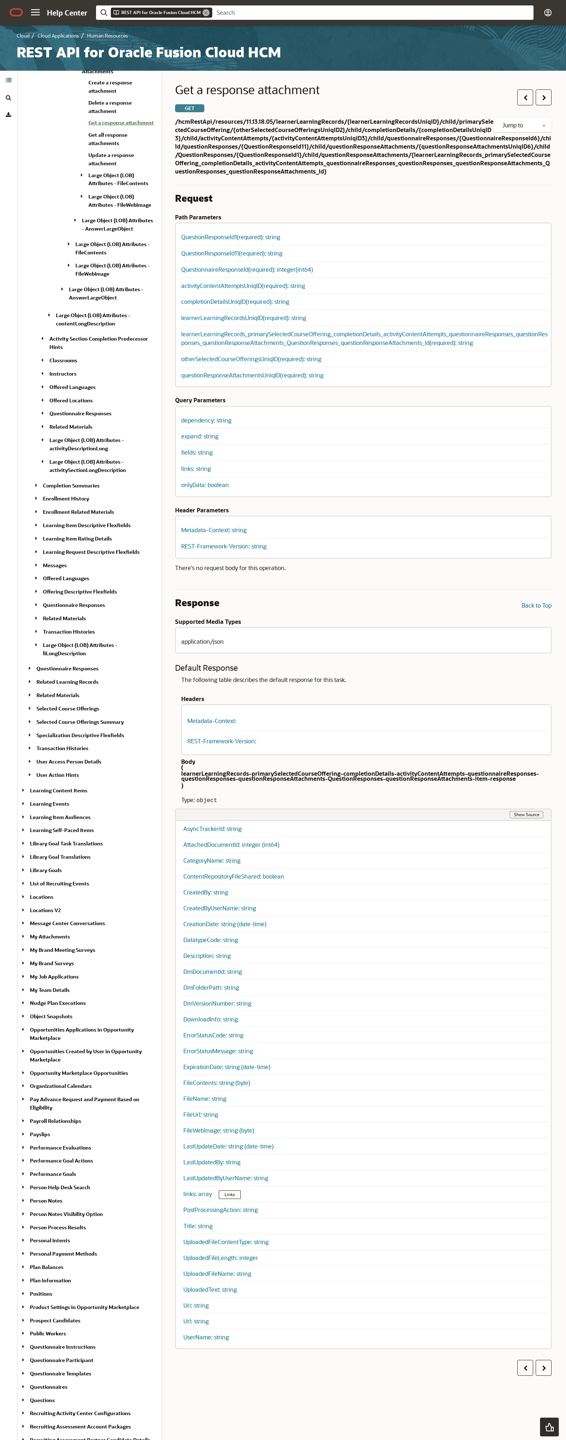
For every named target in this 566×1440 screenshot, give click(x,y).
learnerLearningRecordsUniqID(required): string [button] (243, 317)
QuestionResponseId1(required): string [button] (230, 237)
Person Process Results (58, 1227)
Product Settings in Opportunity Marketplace (84, 1307)
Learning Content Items (58, 790)
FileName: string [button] (204, 1098)
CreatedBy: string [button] (205, 892)
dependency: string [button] (206, 420)
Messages (55, 565)
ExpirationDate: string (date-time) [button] (226, 1067)
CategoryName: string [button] (211, 860)
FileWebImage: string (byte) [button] (218, 1130)
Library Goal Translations (60, 856)
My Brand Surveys (52, 963)
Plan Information (50, 1280)
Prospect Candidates (55, 1320)
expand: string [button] (199, 436)
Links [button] (230, 1194)
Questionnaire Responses (80, 413)
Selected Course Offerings (67, 708)
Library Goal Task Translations (66, 843)
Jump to (523, 125)
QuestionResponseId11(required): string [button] (231, 253)
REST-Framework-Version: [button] (221, 741)
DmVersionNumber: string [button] (217, 1003)
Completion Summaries (71, 485)
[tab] (8, 80)
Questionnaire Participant (61, 1360)
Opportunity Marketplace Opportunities (79, 1072)
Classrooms (63, 360)
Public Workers (48, 1333)
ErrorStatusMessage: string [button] (218, 1051)
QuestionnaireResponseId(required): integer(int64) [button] (247, 269)
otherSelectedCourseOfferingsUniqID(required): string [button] (251, 359)
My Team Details (50, 989)
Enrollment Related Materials (78, 511)
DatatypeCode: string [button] (210, 940)
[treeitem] (122, 124)
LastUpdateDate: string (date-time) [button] (228, 1146)
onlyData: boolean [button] (205, 485)
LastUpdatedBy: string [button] (211, 1162)
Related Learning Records (67, 681)
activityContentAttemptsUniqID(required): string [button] (243, 285)
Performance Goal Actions (61, 1160)
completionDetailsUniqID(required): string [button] (235, 301)
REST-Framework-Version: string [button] (223, 546)
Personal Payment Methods (63, 1253)
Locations (41, 896)
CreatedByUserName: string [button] (219, 908)
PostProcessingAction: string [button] (220, 1209)
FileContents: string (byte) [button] (216, 1082)
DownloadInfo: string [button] (210, 1019)
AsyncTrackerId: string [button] (212, 828)
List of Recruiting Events (59, 883)
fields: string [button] (197, 452)
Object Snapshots (51, 1016)
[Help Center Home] (67, 13)
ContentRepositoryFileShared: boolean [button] (233, 876)
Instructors (63, 373)
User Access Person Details (68, 761)
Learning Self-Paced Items (62, 830)
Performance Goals (53, 1173)
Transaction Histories (69, 631)
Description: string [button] (207, 955)
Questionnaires (49, 1386)
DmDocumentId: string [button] (212, 971)
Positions (41, 1293)
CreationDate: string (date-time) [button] (224, 924)
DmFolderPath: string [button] (211, 987)
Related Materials (70, 426)
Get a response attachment (121, 122)
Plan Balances (47, 1267)
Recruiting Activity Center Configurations (80, 1413)
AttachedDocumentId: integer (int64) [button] (231, 844)
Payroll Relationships (55, 1120)
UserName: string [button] (206, 1337)
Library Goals (46, 870)
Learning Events (49, 803)
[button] (35, 12)
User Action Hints (57, 774)
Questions (42, 1400)
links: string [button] (196, 468)
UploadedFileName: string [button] (217, 1273)
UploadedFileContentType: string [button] (226, 1242)
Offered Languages (72, 387)
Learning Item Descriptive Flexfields (87, 525)
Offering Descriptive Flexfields (80, 591)
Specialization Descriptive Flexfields (80, 735)
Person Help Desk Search (60, 1187)
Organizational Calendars (61, 1085)
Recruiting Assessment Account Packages (80, 1426)
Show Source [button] (526, 814)
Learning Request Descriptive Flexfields (91, 551)
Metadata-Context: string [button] (214, 530)
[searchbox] (373, 12)
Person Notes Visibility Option (66, 1214)
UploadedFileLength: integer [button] (220, 1257)
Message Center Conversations (67, 923)
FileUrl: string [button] (200, 1114)
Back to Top (537, 605)
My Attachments (50, 936)
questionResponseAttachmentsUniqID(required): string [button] (252, 375)
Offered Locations (71, 400)
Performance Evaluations (60, 1147)
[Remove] (206, 13)
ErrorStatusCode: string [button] (213, 1035)
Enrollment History (66, 498)
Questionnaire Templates (60, 1373)
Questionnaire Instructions (63, 1346)
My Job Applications (54, 976)
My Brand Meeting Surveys (62, 949)
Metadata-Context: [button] (211, 721)
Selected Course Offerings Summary (80, 721)
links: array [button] (198, 1194)
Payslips (40, 1134)
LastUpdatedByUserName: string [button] (225, 1178)
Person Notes (46, 1200)
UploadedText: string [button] (210, 1289)
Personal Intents (50, 1240)
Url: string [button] (196, 1321)
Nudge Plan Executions (58, 1002)
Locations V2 (45, 910)
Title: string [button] (198, 1226)
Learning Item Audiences (60, 817)
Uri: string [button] (196, 1305)
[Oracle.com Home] (16, 12)
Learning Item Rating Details (77, 538)
